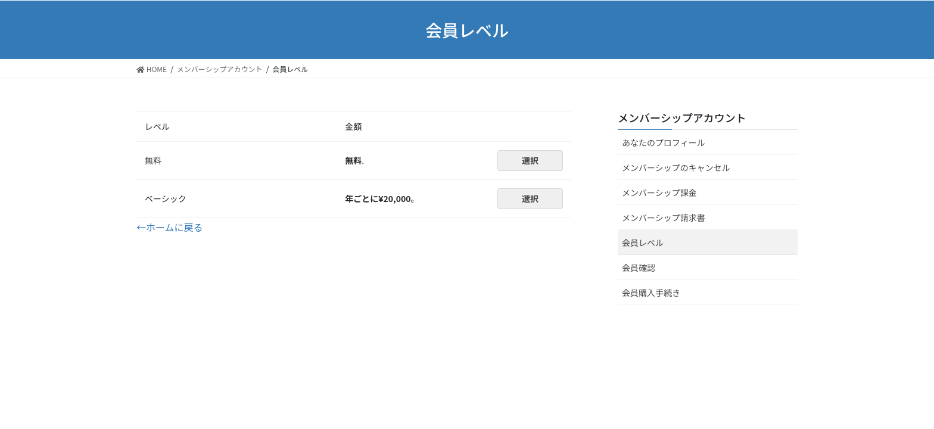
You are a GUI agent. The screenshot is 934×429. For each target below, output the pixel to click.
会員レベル (643, 242)
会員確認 (638, 267)
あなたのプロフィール (663, 142)
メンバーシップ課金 (659, 192)
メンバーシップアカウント (682, 117)
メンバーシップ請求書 (663, 217)
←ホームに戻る (169, 227)
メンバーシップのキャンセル (676, 167)
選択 (530, 160)
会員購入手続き (651, 293)
